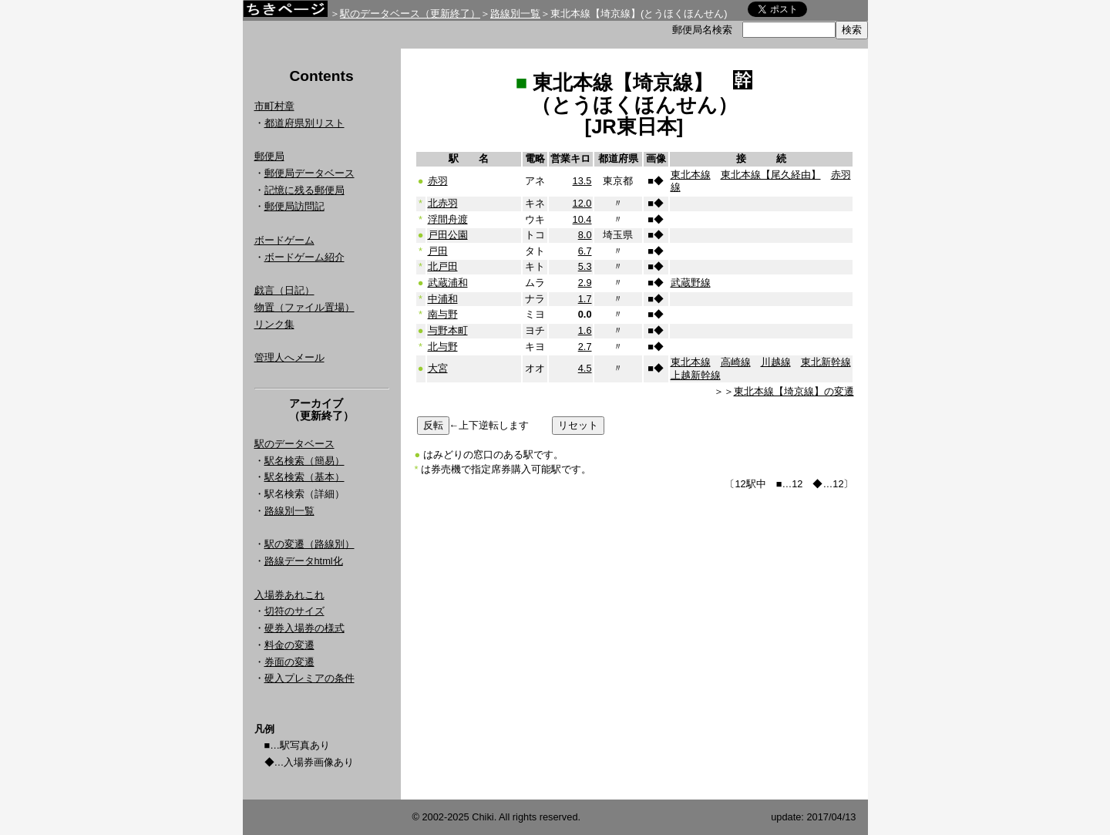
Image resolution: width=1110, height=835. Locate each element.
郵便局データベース (309, 173)
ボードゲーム (284, 240)
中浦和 (443, 299)
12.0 (582, 203)
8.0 (585, 235)
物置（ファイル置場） (304, 307)
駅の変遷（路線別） (309, 544)
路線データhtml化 (303, 561)
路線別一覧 (515, 13)
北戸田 (443, 266)
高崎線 (736, 362)
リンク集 (274, 324)
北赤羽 (443, 203)
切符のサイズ (294, 611)
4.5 (585, 368)
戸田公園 (448, 235)
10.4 (582, 219)
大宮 (438, 368)
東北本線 (691, 174)
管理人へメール (289, 357)
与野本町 (448, 330)
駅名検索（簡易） (304, 460)
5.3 (585, 266)
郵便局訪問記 (294, 206)
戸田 (438, 251)
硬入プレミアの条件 (309, 678)
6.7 (585, 251)
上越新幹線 (696, 375)
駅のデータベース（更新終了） (410, 13)
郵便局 (269, 156)
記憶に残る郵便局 (304, 190)
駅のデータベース (294, 443)
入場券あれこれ (289, 595)
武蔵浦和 (448, 282)
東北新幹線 (826, 362)
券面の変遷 (289, 662)
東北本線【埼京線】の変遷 (794, 391)
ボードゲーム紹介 (304, 257)
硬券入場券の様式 (304, 628)
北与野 (443, 346)
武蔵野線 (691, 282)
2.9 (585, 282)
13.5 (582, 181)
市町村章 (274, 106)
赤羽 (438, 181)
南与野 (443, 314)
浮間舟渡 (448, 219)
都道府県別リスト (304, 123)
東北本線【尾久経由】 (771, 174)
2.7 (585, 346)
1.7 (585, 299)
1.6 (585, 330)
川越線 (776, 362)
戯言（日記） (284, 290)
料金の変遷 (289, 645)
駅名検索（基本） (304, 477)
